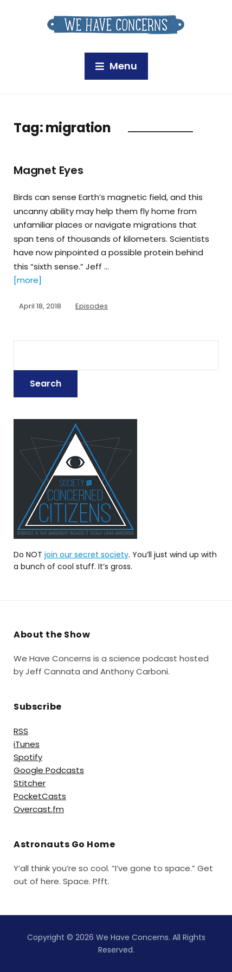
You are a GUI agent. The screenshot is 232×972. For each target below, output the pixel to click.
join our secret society (86, 554)
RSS (21, 731)
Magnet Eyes (48, 170)
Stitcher (30, 783)
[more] (28, 280)
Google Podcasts (49, 770)
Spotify (28, 757)
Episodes (91, 306)
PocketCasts (40, 796)
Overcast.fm (39, 809)
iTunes (27, 744)
